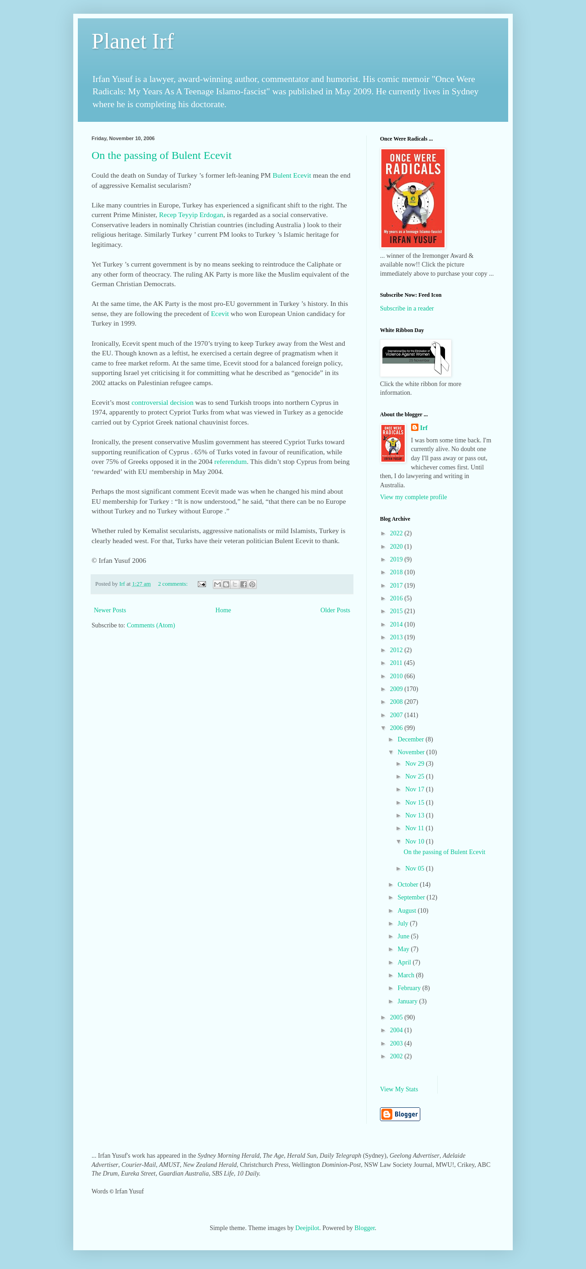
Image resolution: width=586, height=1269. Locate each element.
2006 (397, 727)
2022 (397, 533)
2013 (397, 637)
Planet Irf (133, 41)
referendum (230, 461)
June (404, 936)
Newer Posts (110, 610)
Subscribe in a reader (407, 308)
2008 (397, 701)
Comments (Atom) (151, 625)
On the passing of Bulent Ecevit (162, 155)
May (404, 949)
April (404, 962)
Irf (424, 428)
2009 (397, 689)
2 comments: (173, 584)
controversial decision (162, 402)
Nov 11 (415, 828)
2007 (397, 715)
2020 (397, 546)
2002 (397, 1056)
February (409, 988)
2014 (397, 624)
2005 (397, 1017)
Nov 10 (415, 841)
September (411, 897)
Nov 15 (415, 802)
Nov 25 (415, 776)
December (411, 739)
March (406, 975)
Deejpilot (307, 1228)
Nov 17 (415, 789)
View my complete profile (413, 497)
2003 (397, 1043)
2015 (397, 611)
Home (223, 610)
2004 (397, 1030)
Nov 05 (415, 868)
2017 (397, 585)
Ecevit (220, 313)
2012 (397, 650)
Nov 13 (415, 815)
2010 (397, 676)
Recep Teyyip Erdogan (191, 214)
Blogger (364, 1228)
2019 (397, 559)
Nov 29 (415, 763)
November (411, 752)
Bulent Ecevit (291, 175)
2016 (397, 598)
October (408, 884)
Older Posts (335, 610)
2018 (397, 572)
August (407, 910)
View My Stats (399, 1089)
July (403, 923)
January (408, 1001)
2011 (397, 662)
